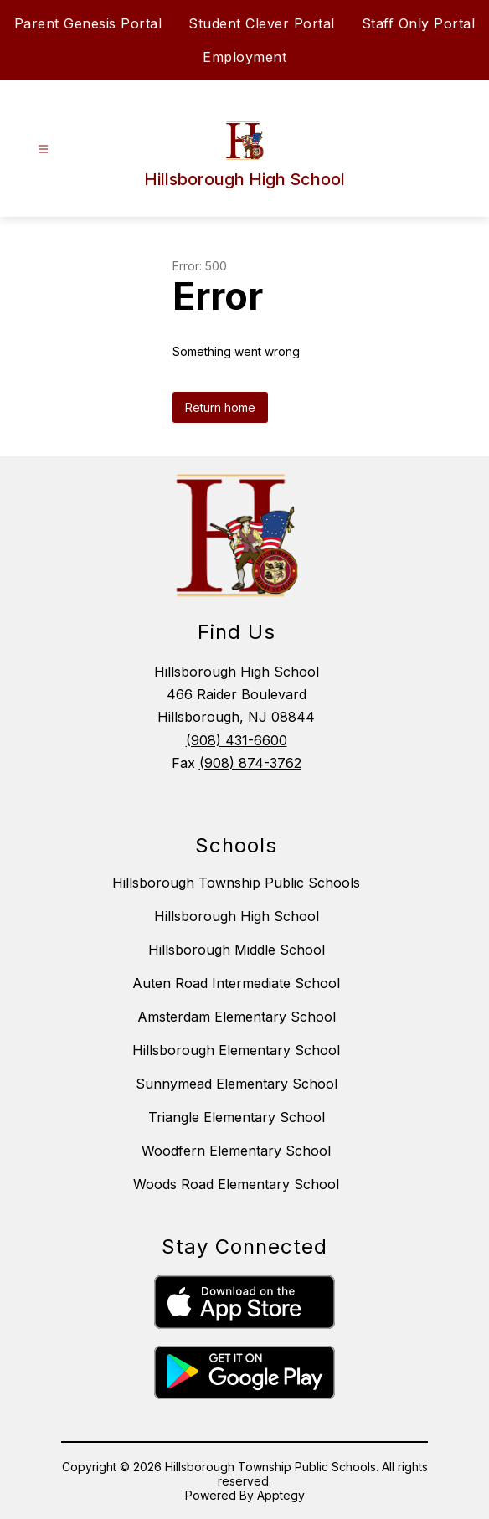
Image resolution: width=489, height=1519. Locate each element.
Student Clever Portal (261, 23)
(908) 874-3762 (250, 762)
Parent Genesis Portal (88, 23)
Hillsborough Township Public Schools (236, 882)
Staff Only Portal (419, 23)
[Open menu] (43, 149)
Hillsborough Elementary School (236, 1050)
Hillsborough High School (236, 916)
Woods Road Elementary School (236, 1184)
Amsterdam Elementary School (236, 1016)
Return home (220, 407)
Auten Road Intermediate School (236, 983)
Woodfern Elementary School (236, 1150)
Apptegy (281, 1495)
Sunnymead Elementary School (236, 1083)
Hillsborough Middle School (236, 949)
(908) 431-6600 (236, 740)
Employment (244, 57)
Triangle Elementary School (236, 1117)
